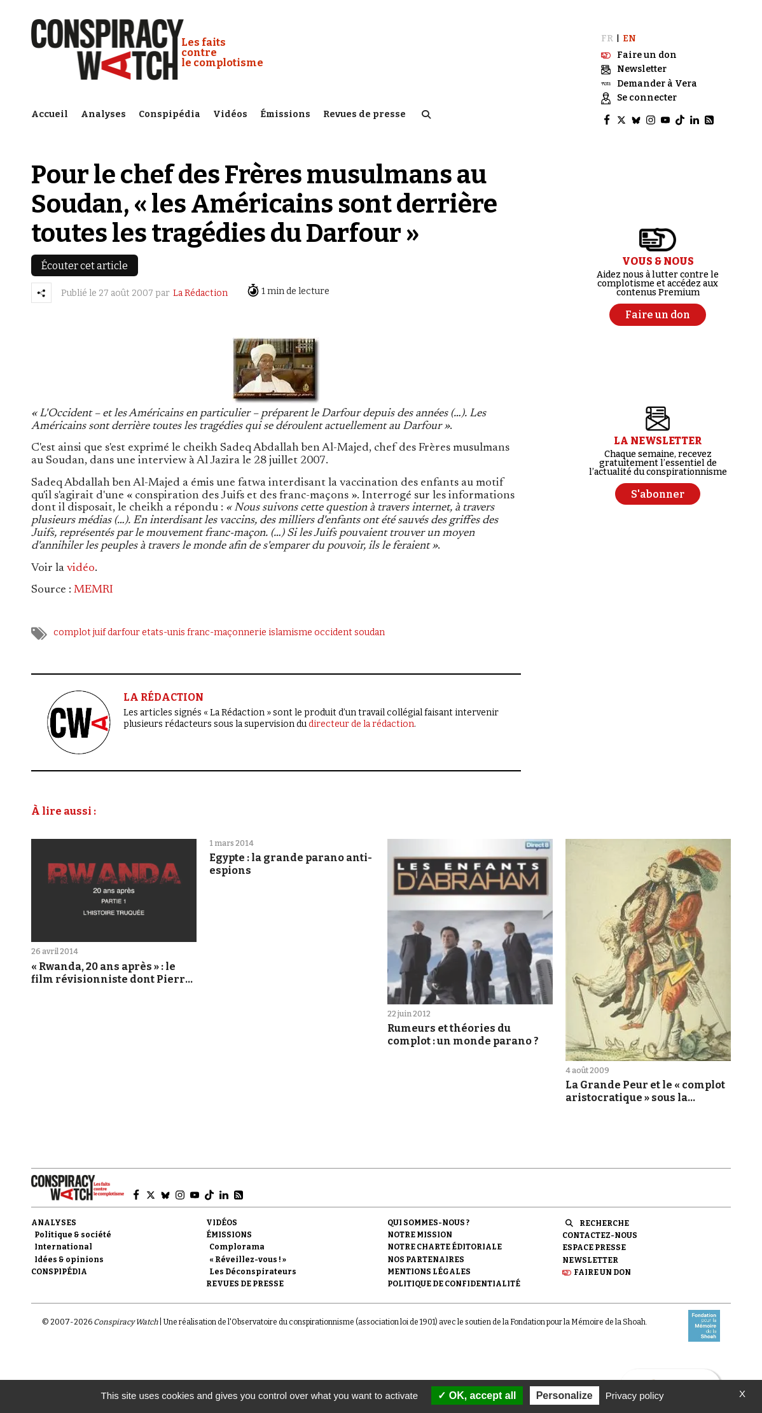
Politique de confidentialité (453, 1275)
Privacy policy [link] (635, 1395)
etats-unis (163, 624)
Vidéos (230, 111)
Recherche (604, 1215)
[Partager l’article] (41, 284)
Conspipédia (169, 111)
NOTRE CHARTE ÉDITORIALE (444, 1238)
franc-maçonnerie (227, 624)
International (63, 1238)
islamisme (290, 624)
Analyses (103, 111)
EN (629, 30)
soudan (369, 624)
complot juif (79, 624)
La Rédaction (200, 284)
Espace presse (594, 1239)
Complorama (237, 1238)
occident (333, 624)
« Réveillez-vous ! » (247, 1250)
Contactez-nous (599, 1227)
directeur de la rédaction (361, 715)
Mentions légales (429, 1262)
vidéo (81, 559)
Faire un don (602, 1263)
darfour (123, 624)
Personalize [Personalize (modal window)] (564, 1395)
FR (607, 30)
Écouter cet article (84, 257)
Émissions (285, 111)
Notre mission (419, 1226)
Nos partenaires (425, 1250)
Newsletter (590, 1251)
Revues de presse (364, 111)
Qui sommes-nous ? (428, 1214)
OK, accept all (477, 1395)
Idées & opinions (69, 1250)
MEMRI (93, 581)
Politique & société (72, 1226)
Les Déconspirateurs (252, 1262)
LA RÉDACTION (163, 689)
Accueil (49, 111)
